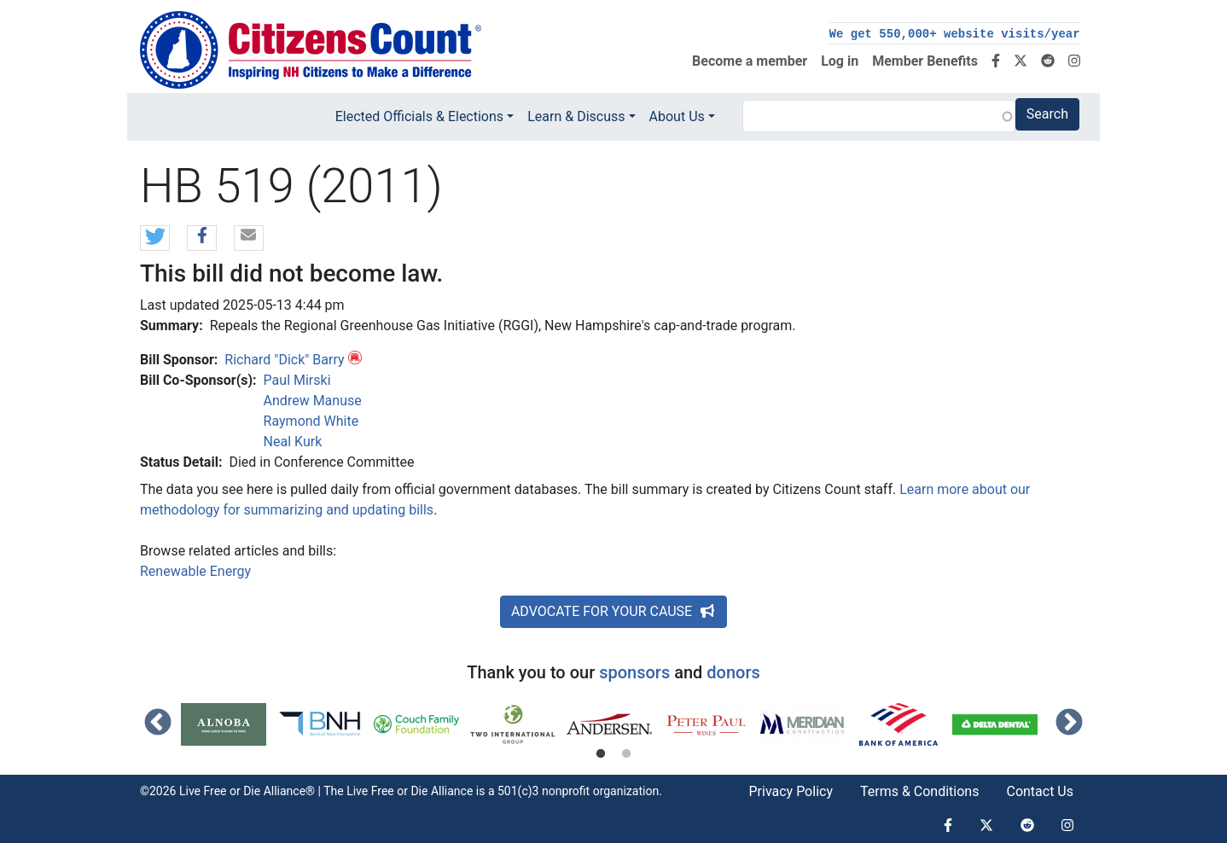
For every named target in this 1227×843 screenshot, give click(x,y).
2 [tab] (626, 754)
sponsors (634, 672)
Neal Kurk (293, 441)
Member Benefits (925, 61)
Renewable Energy (195, 571)
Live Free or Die (386, 791)
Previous (158, 723)
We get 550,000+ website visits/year (954, 34)
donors (733, 672)
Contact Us (1039, 791)
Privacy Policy (790, 791)
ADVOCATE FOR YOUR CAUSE (613, 611)
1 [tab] (600, 754)
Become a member (749, 61)
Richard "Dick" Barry (284, 360)
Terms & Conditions (920, 791)
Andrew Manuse (313, 400)
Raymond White (311, 421)
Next (1069, 723)
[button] (155, 239)
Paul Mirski (297, 380)
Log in (839, 61)
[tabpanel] (229, 724)
